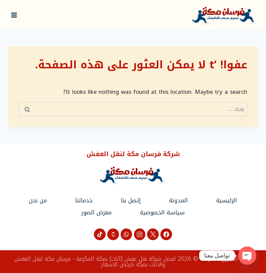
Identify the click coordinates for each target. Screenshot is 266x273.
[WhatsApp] (126, 234)
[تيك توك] (100, 234)
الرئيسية (226, 200)
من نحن (38, 200)
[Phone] (113, 234)
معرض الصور (96, 212)
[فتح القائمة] (14, 15)
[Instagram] (140, 234)
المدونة (178, 200)
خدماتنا (84, 200)
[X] (153, 234)
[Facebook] (166, 234)
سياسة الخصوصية (162, 212)
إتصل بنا (131, 200)
